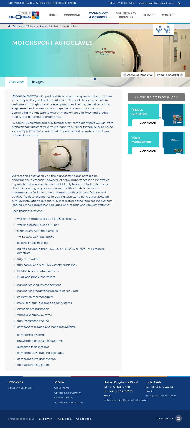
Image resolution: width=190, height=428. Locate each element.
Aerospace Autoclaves (137, 75)
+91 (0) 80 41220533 (161, 386)
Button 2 (169, 30)
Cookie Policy (84, 418)
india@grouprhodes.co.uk (161, 395)
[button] (72, 15)
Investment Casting (170, 75)
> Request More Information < (156, 97)
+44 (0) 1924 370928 (121, 391)
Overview (16, 82)
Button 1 (158, 30)
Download (148, 122)
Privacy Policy (64, 418)
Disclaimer (45, 418)
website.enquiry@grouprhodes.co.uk (125, 399)
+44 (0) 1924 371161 (119, 386)
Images (37, 82)
